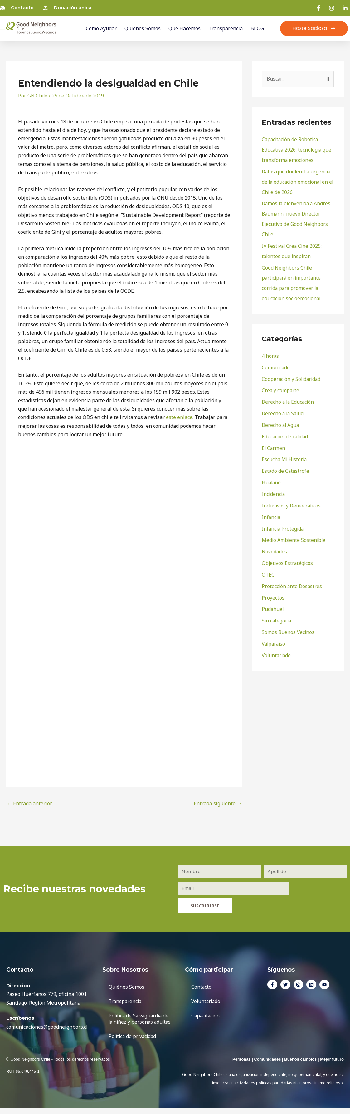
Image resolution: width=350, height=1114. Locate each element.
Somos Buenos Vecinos (288, 621)
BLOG (257, 28)
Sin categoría (277, 610)
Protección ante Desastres (292, 576)
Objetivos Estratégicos (288, 554)
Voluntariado (277, 644)
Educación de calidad (286, 430)
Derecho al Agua (281, 419)
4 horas (270, 351)
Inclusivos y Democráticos (292, 498)
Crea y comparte (281, 385)
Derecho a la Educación (289, 396)
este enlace (179, 417)
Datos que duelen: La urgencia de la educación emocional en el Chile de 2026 (297, 180)
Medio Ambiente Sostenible (294, 531)
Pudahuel (273, 599)
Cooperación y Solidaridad (292, 374)
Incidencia (274, 486)
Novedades (275, 543)
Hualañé (272, 475)
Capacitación (206, 1015)
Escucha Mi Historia (285, 453)
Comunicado (276, 363)
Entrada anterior (29, 803)
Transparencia (225, 28)
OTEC (268, 565)
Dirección (18, 985)
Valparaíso (274, 633)
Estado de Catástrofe (286, 464)
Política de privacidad (133, 1042)
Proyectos (273, 588)
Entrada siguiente (218, 803)
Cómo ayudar (101, 28)
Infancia (271, 509)
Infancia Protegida (283, 520)
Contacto (201, 986)
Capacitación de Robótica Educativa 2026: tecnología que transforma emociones (297, 149)
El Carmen (274, 441)
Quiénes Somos (142, 28)
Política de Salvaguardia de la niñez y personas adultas (140, 1021)
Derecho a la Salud (283, 408)
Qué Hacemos (184, 28)
